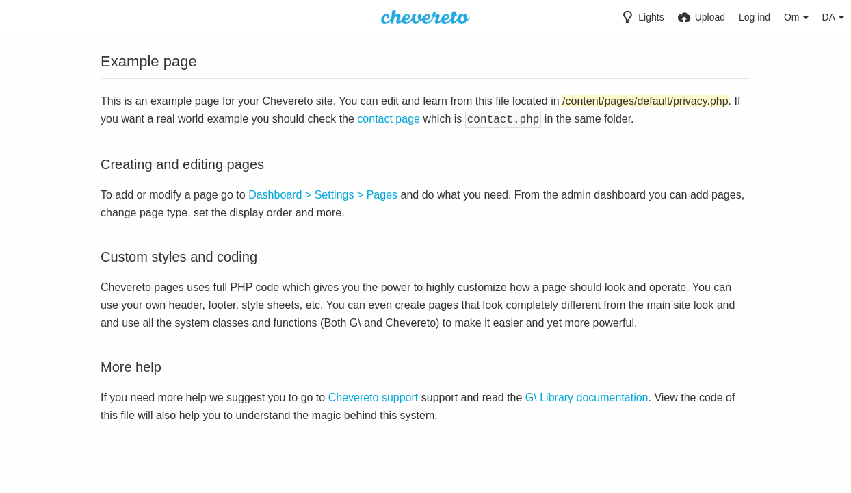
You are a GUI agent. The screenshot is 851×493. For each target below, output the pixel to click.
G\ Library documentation (587, 396)
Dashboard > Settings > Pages (322, 193)
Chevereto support (373, 396)
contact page (388, 119)
